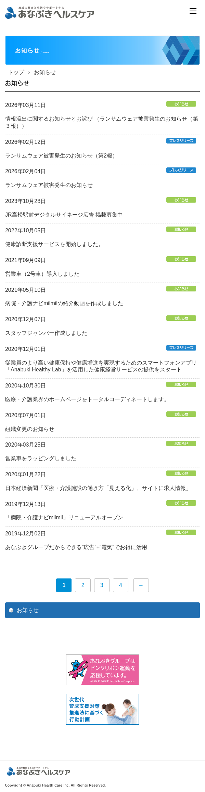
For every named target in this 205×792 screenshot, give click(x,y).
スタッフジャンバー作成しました (46, 333)
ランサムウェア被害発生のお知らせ (49, 185)
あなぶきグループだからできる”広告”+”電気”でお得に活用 (76, 547)
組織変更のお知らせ (29, 429)
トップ (16, 72)
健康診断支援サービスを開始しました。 (54, 244)
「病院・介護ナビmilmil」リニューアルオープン (64, 517)
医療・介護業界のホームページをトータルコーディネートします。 (87, 399)
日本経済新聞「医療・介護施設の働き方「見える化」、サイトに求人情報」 (98, 488)
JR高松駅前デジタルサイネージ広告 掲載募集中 (64, 215)
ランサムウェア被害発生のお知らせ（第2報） (61, 156)
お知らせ (28, 610)
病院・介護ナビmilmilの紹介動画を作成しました (64, 303)
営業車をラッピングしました (40, 458)
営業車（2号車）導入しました (42, 274)
